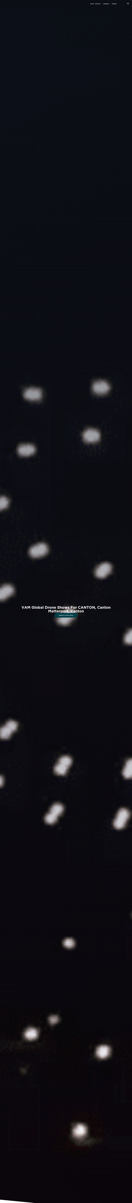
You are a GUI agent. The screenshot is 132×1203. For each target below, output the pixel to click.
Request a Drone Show (66, 615)
